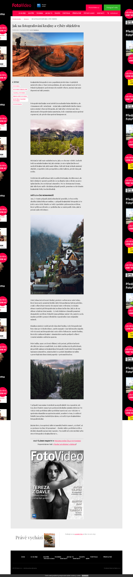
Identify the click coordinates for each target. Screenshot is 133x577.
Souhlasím (85, 575)
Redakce (36, 30)
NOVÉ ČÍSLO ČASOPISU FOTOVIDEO (19, 100)
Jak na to (48, 13)
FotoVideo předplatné (20, 89)
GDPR (87, 558)
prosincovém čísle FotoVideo (67, 441)
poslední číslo (79, 534)
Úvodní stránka (16, 19)
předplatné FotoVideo (20, 96)
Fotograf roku (112, 7)
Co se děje (22, 13)
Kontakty (100, 13)
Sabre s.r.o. (118, 568)
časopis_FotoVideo (19, 93)
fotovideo (16, 86)
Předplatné (77, 13)
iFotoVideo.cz (94, 7)
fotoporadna (17, 104)
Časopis (57, 13)
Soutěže (31, 13)
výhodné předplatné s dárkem (64, 444)
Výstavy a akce (89, 13)
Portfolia (66, 13)
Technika (39, 13)
